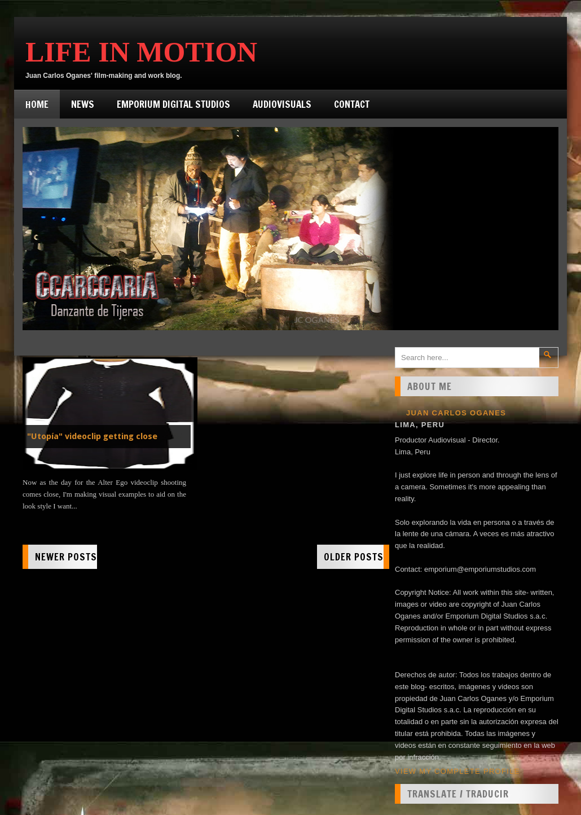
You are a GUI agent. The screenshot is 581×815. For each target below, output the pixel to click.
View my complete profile (457, 771)
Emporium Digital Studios (173, 104)
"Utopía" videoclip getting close (92, 436)
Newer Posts (66, 557)
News (82, 104)
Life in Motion (141, 52)
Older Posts (354, 557)
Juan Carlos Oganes (456, 413)
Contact (351, 104)
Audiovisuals (282, 104)
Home (37, 104)
